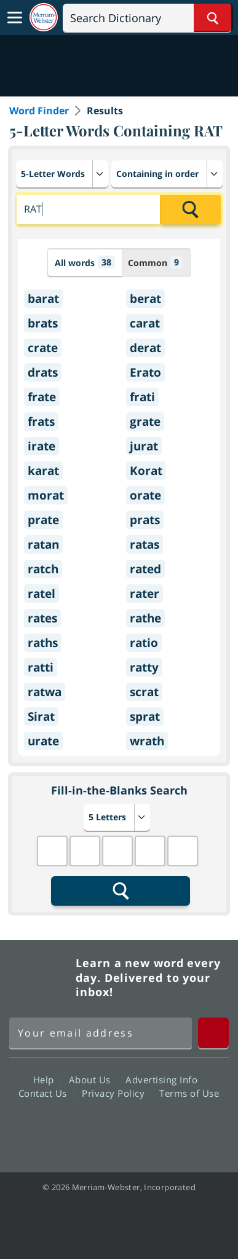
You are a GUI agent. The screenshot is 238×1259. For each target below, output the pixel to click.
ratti (41, 667)
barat (43, 299)
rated (145, 569)
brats (43, 323)
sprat (145, 716)
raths (43, 643)
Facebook (52, 1128)
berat (145, 299)
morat (46, 495)
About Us (93, 1079)
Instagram (185, 1128)
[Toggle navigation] (15, 18)
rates (42, 618)
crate (43, 348)
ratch (43, 569)
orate (145, 495)
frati (142, 397)
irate (41, 446)
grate (145, 421)
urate (43, 741)
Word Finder (39, 110)
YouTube (141, 1128)
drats (43, 372)
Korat (146, 471)
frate (42, 397)
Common (155, 262)
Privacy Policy (116, 1093)
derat (145, 348)
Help (47, 1079)
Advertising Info (164, 1079)
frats (41, 421)
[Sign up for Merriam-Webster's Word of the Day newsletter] (100, 1033)
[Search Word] (212, 18)
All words (85, 262)
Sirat (41, 716)
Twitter (97, 1128)
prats (145, 520)
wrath (147, 741)
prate (43, 520)
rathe (145, 618)
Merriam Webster (40, 977)
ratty (144, 667)
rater (144, 594)
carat (145, 323)
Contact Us (46, 1093)
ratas (144, 544)
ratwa (44, 692)
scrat (144, 692)
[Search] (147, 18)
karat (43, 471)
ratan (43, 544)
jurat (144, 446)
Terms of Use (189, 1093)
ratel (41, 594)
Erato (145, 372)
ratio (144, 643)
